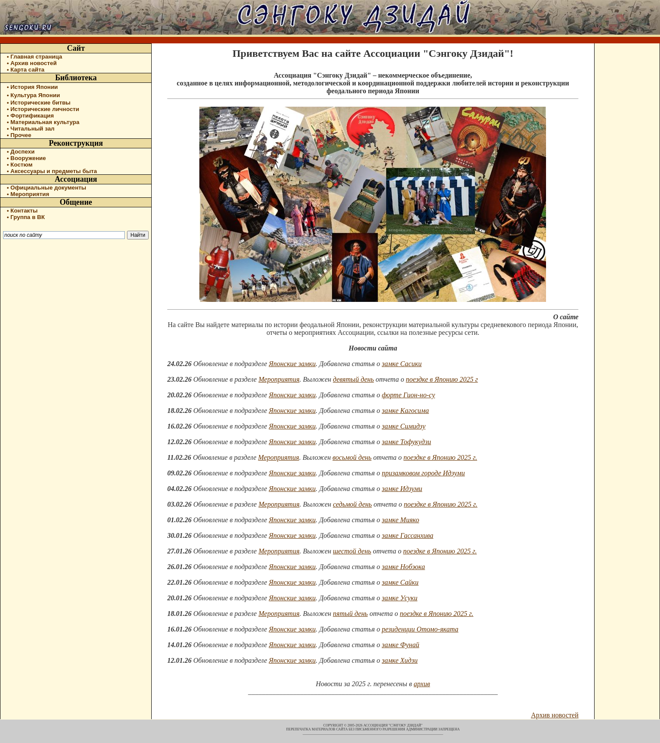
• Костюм (20, 164)
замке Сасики (402, 363)
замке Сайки (400, 582)
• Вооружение (26, 158)
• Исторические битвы (39, 102)
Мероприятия (278, 379)
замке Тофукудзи (406, 441)
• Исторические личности (43, 109)
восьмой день (351, 457)
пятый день (350, 613)
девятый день (353, 379)
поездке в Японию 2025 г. (440, 457)
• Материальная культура (43, 122)
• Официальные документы (46, 187)
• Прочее (19, 135)
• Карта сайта (26, 69)
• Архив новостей (32, 63)
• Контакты (22, 210)
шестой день (352, 551)
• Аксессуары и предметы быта (52, 171)
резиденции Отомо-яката (420, 629)
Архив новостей (555, 715)
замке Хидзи (400, 660)
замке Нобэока (403, 566)
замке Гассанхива (407, 535)
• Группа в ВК (26, 217)
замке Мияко (400, 520)
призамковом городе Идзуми (423, 473)
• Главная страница (34, 56)
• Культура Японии (33, 95)
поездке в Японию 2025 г (442, 379)
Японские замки (292, 363)
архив (422, 683)
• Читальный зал (31, 128)
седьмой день (352, 504)
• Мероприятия (28, 194)
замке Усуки (399, 598)
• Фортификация (30, 115)
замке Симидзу (404, 426)
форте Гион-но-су (408, 395)
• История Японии (32, 87)
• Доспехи (21, 151)
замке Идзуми (402, 488)
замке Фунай (400, 644)
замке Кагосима (405, 410)
